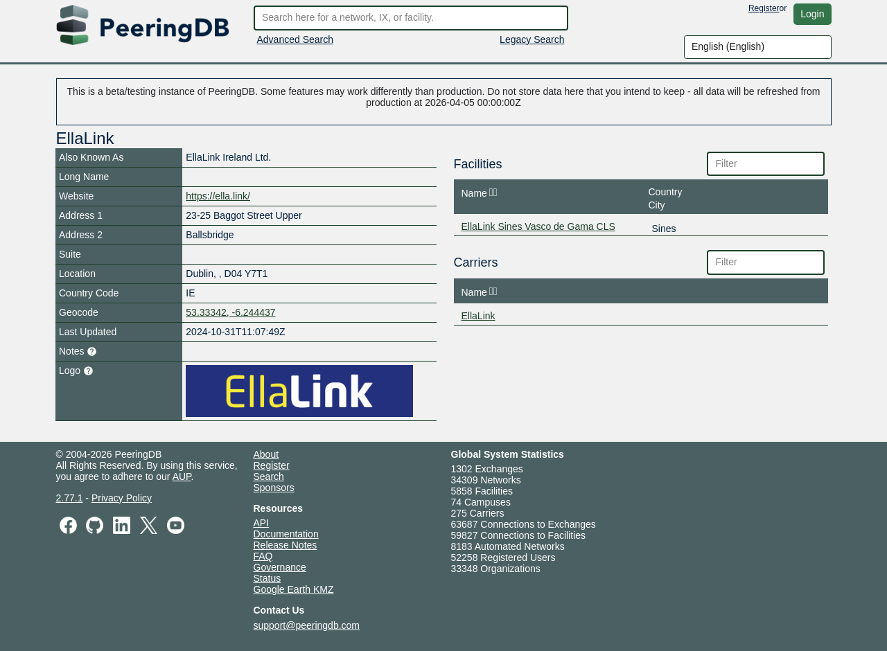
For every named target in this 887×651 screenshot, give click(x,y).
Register (764, 8)
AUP (182, 476)
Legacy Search (532, 39)
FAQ (263, 556)
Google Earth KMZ (294, 589)
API (262, 522)
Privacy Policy (121, 497)
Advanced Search (295, 39)
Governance (280, 567)
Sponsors (274, 487)
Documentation (286, 533)
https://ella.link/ (218, 196)
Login (812, 13)
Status (267, 578)
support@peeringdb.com (307, 625)
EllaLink (478, 315)
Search (269, 476)
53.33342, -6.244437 (230, 312)
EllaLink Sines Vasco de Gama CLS (538, 226)
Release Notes (285, 545)
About (266, 454)
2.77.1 (69, 497)
